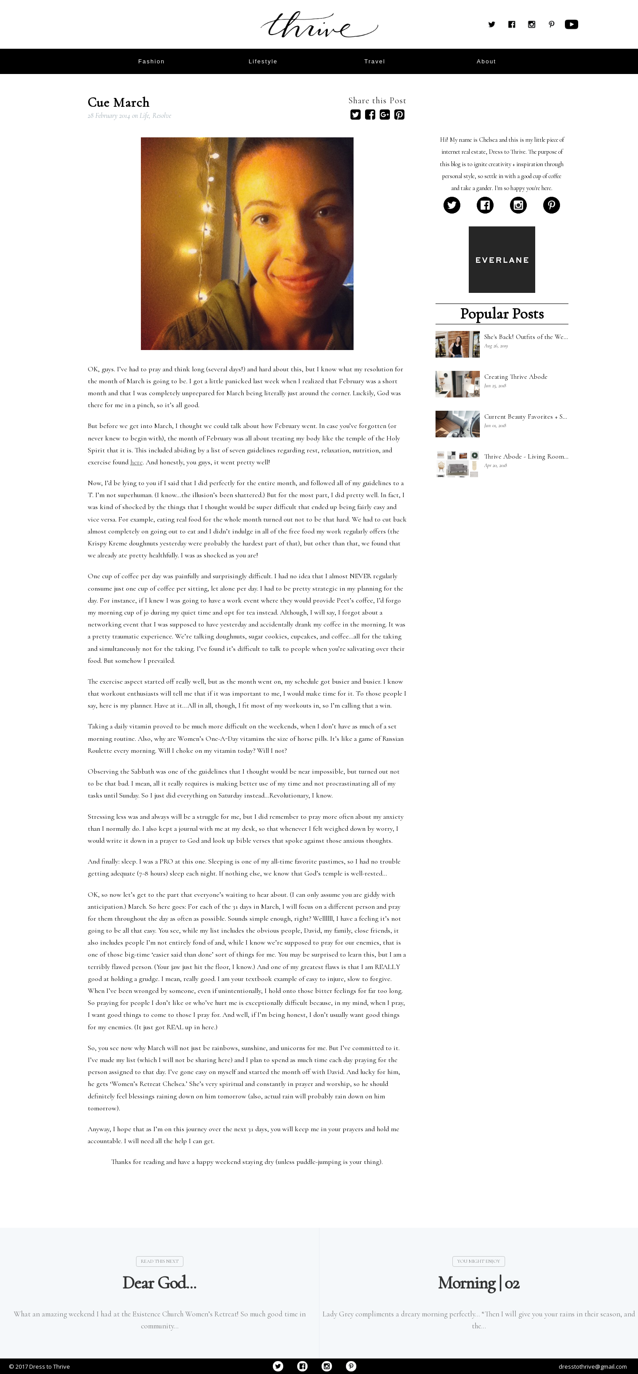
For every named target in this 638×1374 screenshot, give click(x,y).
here (136, 462)
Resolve (161, 115)
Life (144, 115)
